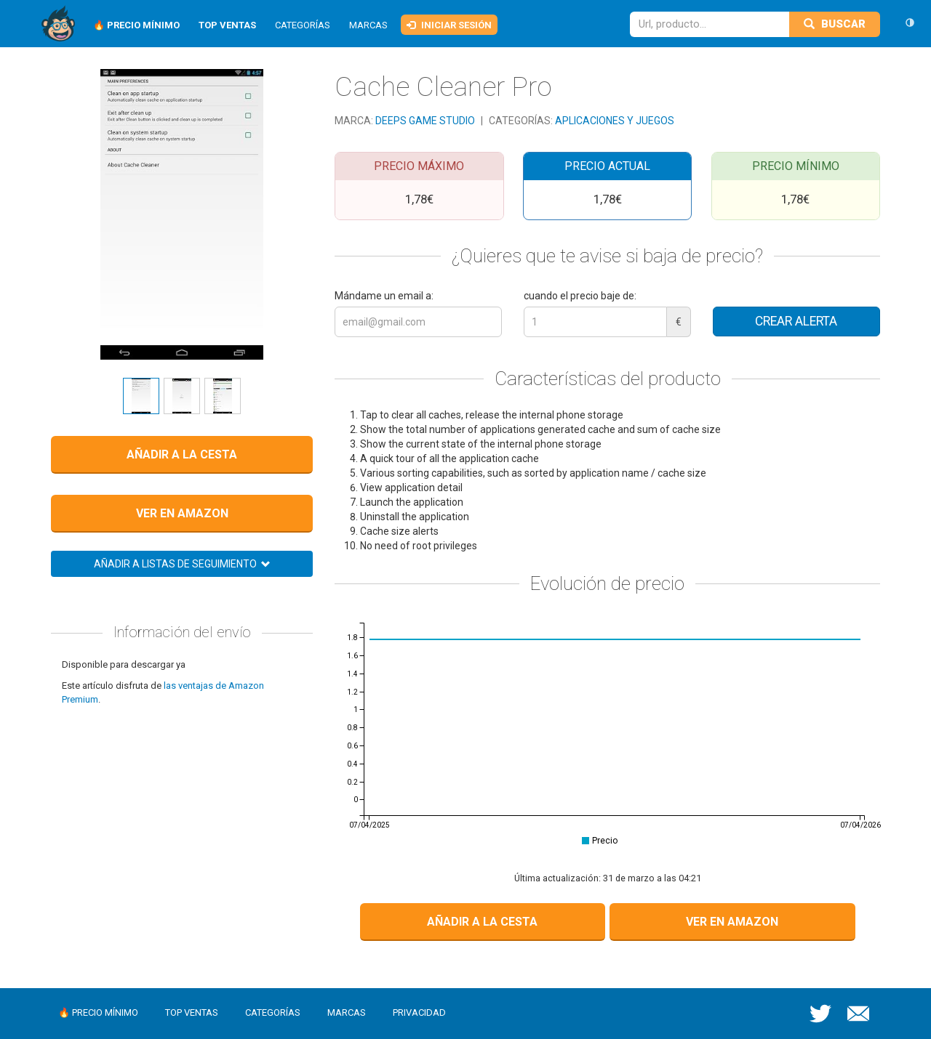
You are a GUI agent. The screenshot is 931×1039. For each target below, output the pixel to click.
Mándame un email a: (384, 296)
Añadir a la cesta (182, 454)
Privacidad (419, 1012)
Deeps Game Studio (426, 120)
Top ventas (191, 1012)
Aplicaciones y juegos (614, 120)
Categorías (302, 25)
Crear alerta (796, 321)
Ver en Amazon (182, 513)
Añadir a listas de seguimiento (182, 564)
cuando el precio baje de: (580, 296)
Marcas (368, 25)
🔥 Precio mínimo (98, 1012)
